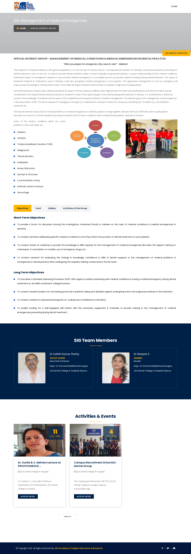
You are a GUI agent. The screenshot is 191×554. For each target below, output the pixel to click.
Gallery (52, 208)
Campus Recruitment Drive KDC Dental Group (95, 464)
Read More (28, 496)
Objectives (22, 208)
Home (174, 6)
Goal (38, 208)
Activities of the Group (75, 208)
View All (67, 516)
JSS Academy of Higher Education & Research (78, 548)
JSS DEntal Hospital (176, 53)
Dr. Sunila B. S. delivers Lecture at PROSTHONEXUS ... (39, 464)
